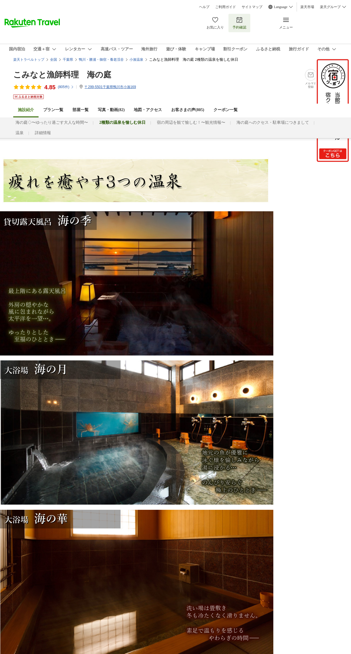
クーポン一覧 (225, 110)
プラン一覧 (53, 110)
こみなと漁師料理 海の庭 (62, 74)
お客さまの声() (187, 110)
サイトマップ (252, 7)
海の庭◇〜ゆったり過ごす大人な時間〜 (52, 122)
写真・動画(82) (111, 110)
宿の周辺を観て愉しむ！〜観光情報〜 (191, 122)
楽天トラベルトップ (28, 60)
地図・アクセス (148, 110)
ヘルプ (204, 7)
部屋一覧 (81, 110)
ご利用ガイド (225, 7)
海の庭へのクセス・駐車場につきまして (272, 122)
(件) (66, 87)
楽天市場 (307, 7)
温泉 (20, 133)
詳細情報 (43, 133)
